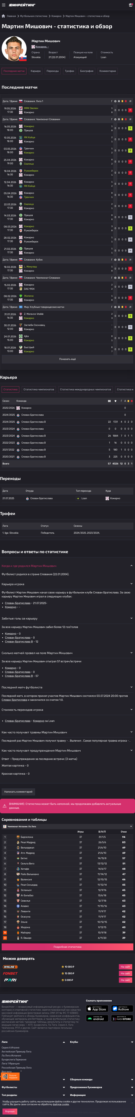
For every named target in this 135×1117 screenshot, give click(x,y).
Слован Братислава (17, 603)
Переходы (62, 71)
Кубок (39, 259)
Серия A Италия (10, 1047)
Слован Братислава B (19, 641)
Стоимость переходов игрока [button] (22, 709)
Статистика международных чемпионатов (88, 389)
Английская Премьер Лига (16, 1051)
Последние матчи (14, 71)
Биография (107, 71)
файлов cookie (61, 1104)
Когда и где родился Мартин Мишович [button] (29, 566)
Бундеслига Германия (14, 1059)
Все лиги (7, 1071)
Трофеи (85, 71)
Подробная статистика (67, 946)
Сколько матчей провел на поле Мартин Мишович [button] (37, 653)
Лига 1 (39, 101)
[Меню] (3, 5)
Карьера (39, 71)
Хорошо (10, 1111)
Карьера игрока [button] (13, 584)
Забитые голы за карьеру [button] (20, 618)
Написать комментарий (18, 791)
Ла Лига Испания (11, 1055)
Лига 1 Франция (11, 1063)
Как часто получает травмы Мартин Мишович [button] (34, 732)
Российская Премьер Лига (17, 1067)
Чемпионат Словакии (48, 119)
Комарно (10, 607)
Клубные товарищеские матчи (47, 307)
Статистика (12, 389)
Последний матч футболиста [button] (22, 687)
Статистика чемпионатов (41, 389)
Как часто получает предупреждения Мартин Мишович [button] (41, 750)
